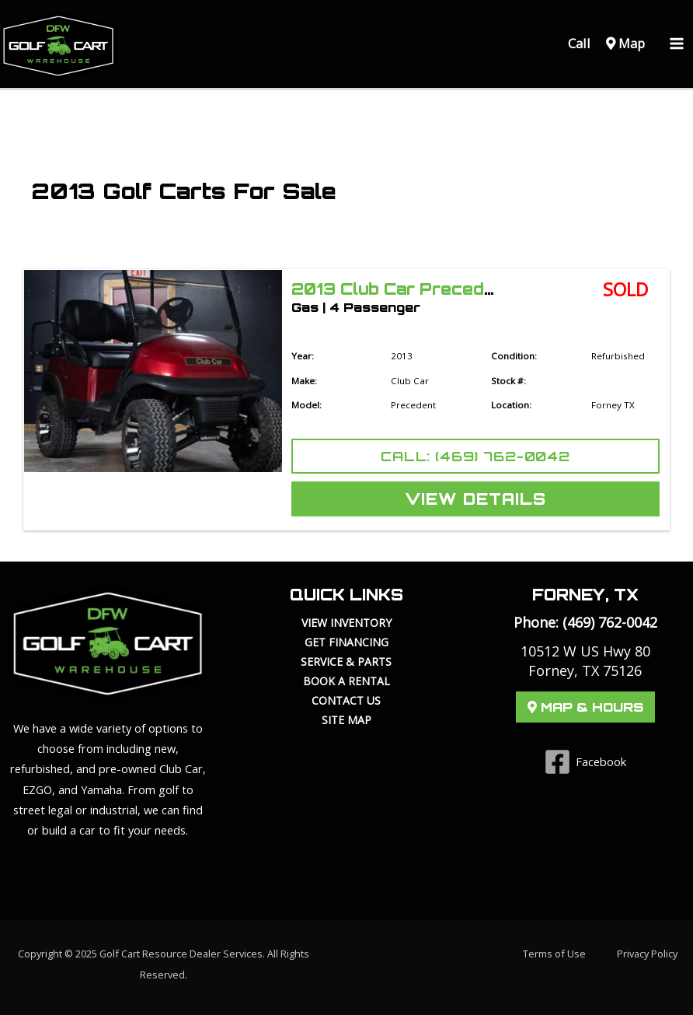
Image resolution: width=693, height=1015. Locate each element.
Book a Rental (346, 681)
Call (577, 43)
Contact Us (346, 700)
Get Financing (346, 642)
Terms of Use (554, 954)
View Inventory (346, 622)
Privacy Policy (647, 954)
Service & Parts (346, 661)
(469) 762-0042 (609, 622)
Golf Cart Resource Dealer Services (181, 954)
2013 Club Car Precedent (402, 289)
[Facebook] (586, 761)
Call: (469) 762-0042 (475, 456)
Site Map (346, 719)
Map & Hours (585, 707)
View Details (475, 499)
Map (625, 43)
